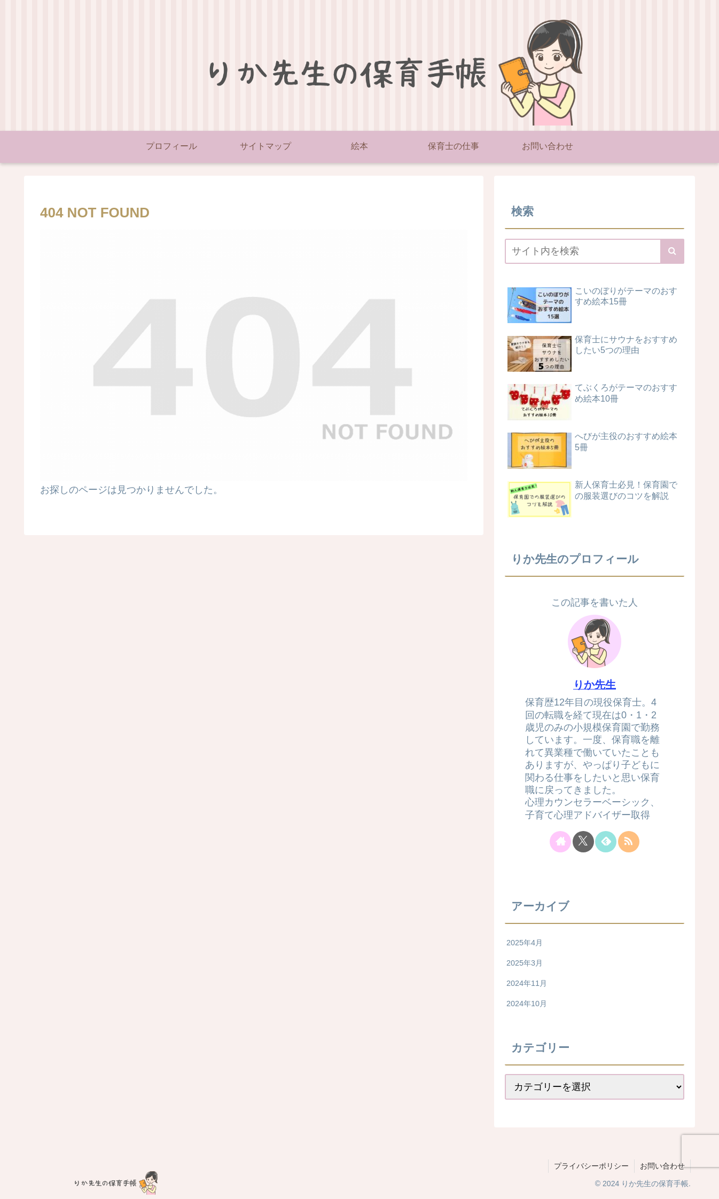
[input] (594, 251)
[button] (672, 251)
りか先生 (594, 685)
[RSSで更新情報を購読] (628, 841)
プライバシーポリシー (591, 1166)
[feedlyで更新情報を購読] (605, 841)
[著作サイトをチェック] (560, 841)
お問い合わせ (662, 1166)
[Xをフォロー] (583, 841)
